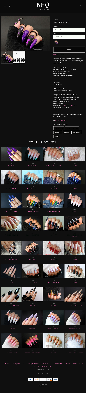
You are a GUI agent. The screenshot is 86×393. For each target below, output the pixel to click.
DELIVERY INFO (61, 120)
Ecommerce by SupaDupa (44, 385)
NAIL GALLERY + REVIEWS (52, 364)
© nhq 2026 (46, 366)
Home (36, 366)
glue (63, 106)
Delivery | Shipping (31, 364)
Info (68, 364)
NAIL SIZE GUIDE (58, 54)
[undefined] (56, 42)
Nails (56, 136)
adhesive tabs (72, 106)
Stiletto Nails (59, 128)
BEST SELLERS (76, 132)
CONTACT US (78, 364)
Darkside (66, 132)
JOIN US (6, 364)
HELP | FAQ (16, 364)
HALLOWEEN (58, 132)
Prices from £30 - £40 (72, 128)
